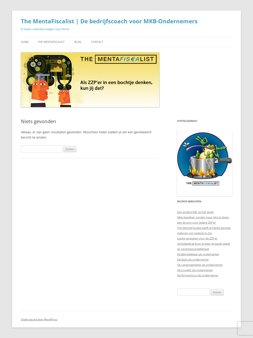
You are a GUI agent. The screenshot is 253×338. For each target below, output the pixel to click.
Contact (97, 42)
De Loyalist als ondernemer (195, 270)
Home (25, 42)
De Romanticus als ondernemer (197, 275)
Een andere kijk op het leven (195, 212)
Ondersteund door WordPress (39, 319)
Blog (77, 42)
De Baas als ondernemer (193, 259)
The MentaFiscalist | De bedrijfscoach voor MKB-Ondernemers (109, 21)
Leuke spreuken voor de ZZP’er (197, 238)
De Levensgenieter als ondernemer (200, 265)
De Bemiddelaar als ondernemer (198, 254)
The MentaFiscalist (51, 42)
